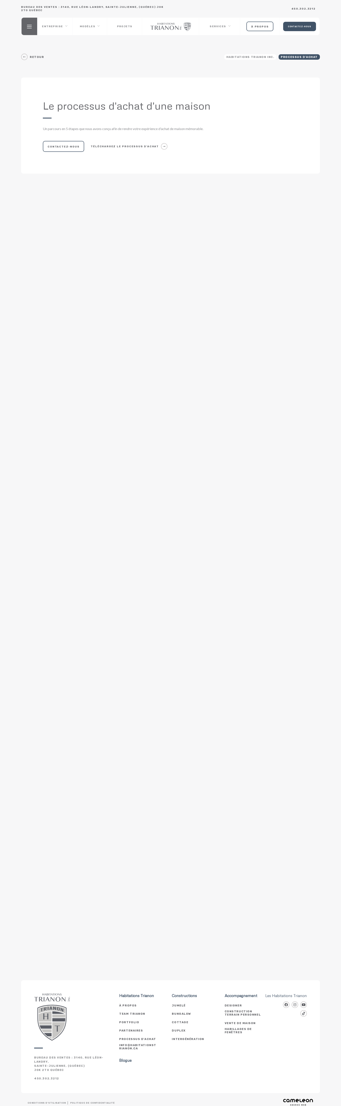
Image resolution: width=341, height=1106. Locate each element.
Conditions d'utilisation (47, 1103)
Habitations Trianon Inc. (250, 57)
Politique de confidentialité (92, 1103)
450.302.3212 (303, 8)
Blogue (125, 1060)
